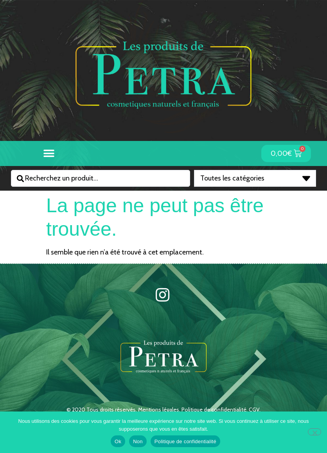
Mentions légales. (159, 409)
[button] (49, 153)
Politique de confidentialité (213, 409)
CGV (254, 409)
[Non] (314, 431)
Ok (118, 441)
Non (138, 441)
